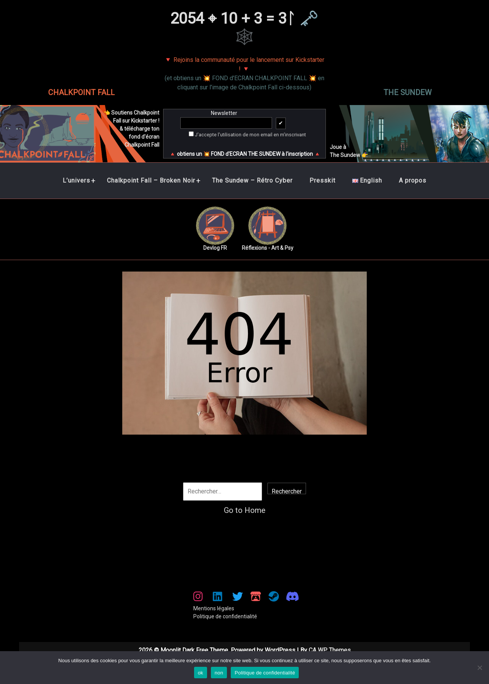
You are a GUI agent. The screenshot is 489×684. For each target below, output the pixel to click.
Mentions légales (213, 608)
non (219, 673)
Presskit (322, 180)
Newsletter (224, 120)
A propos (412, 180)
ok (200, 673)
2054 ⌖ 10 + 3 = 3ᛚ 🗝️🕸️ (244, 28)
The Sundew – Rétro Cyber (252, 180)
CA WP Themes (330, 650)
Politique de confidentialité (225, 616)
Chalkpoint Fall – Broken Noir (151, 180)
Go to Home (245, 510)
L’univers (76, 180)
